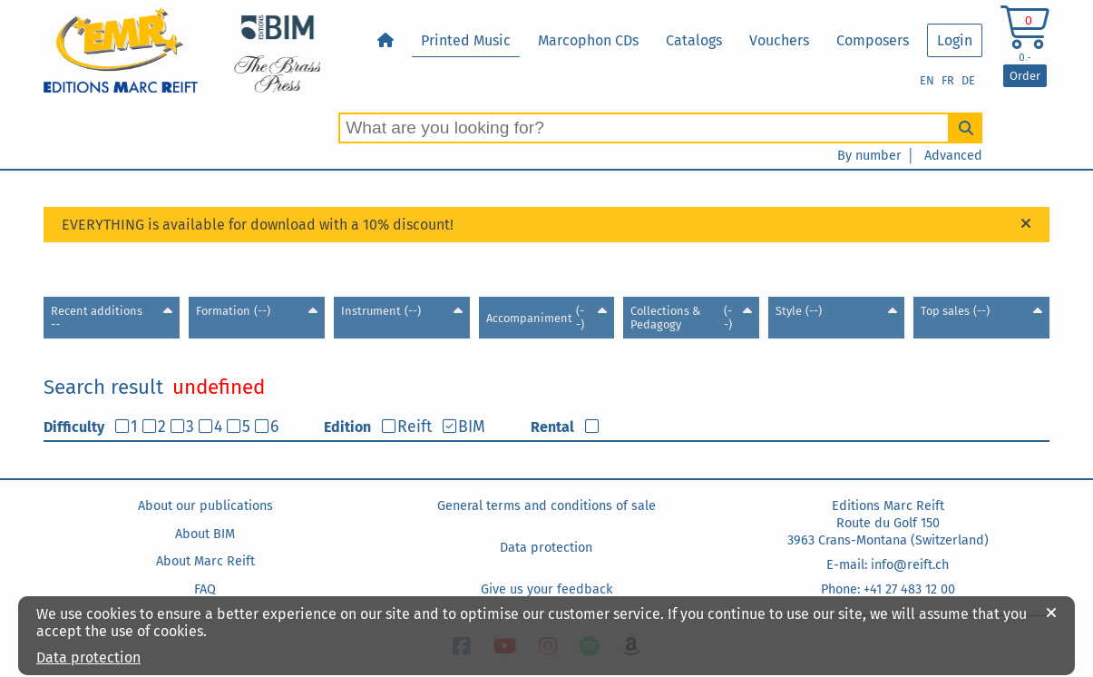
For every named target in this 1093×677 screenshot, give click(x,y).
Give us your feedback (546, 589)
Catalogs (694, 40)
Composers (872, 40)
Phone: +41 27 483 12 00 (888, 589)
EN (927, 80)
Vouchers (779, 40)
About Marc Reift (205, 561)
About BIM (205, 534)
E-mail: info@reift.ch (887, 565)
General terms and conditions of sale (546, 506)
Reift (414, 427)
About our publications (205, 506)
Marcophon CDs (588, 40)
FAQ (205, 589)
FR (948, 80)
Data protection (546, 547)
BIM (471, 427)
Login (954, 40)
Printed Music (466, 40)
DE (968, 80)
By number (869, 155)
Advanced (953, 155)
